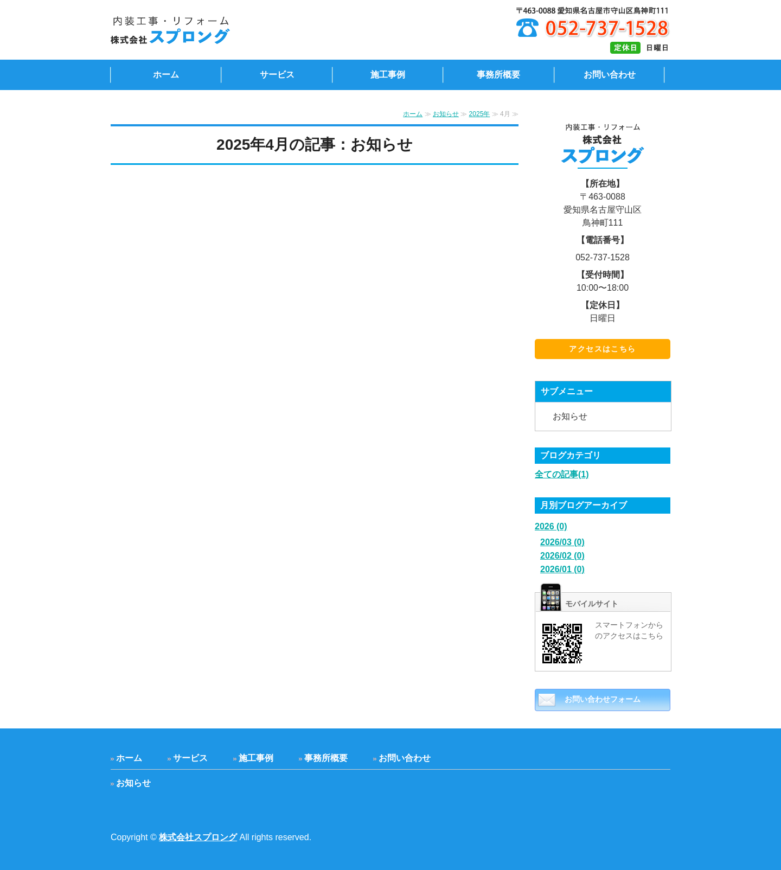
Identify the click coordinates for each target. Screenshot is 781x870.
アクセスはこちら (602, 348)
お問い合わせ (610, 74)
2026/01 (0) (562, 569)
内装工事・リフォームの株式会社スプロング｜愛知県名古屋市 (232, 30)
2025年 (479, 114)
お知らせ (446, 114)
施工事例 (387, 74)
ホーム (166, 74)
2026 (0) (551, 526)
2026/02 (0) (562, 555)
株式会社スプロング (198, 837)
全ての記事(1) (562, 474)
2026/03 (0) (562, 542)
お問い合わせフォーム (603, 699)
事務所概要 (498, 74)
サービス (277, 74)
